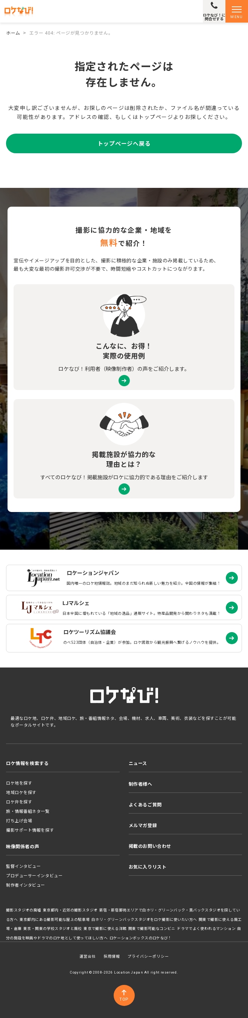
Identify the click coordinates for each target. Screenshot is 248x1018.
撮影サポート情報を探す (30, 830)
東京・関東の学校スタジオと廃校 (52, 928)
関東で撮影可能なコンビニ (151, 928)
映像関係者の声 (22, 846)
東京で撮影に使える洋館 (105, 928)
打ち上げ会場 (19, 820)
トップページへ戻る (124, 143)
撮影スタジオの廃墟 (23, 910)
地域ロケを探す (21, 792)
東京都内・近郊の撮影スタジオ (70, 910)
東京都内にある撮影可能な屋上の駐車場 (55, 919)
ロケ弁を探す (19, 802)
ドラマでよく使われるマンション (206, 928)
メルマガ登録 (143, 825)
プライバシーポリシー (148, 956)
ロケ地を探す (19, 783)
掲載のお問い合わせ (150, 846)
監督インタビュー (23, 866)
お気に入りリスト (148, 866)
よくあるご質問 (145, 804)
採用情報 (111, 956)
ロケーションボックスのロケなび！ (141, 937)
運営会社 (87, 956)
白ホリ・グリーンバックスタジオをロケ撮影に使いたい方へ (144, 919)
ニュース (138, 763)
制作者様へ (140, 783)
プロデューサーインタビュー (34, 875)
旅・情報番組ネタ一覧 (28, 811)
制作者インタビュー (25, 885)
